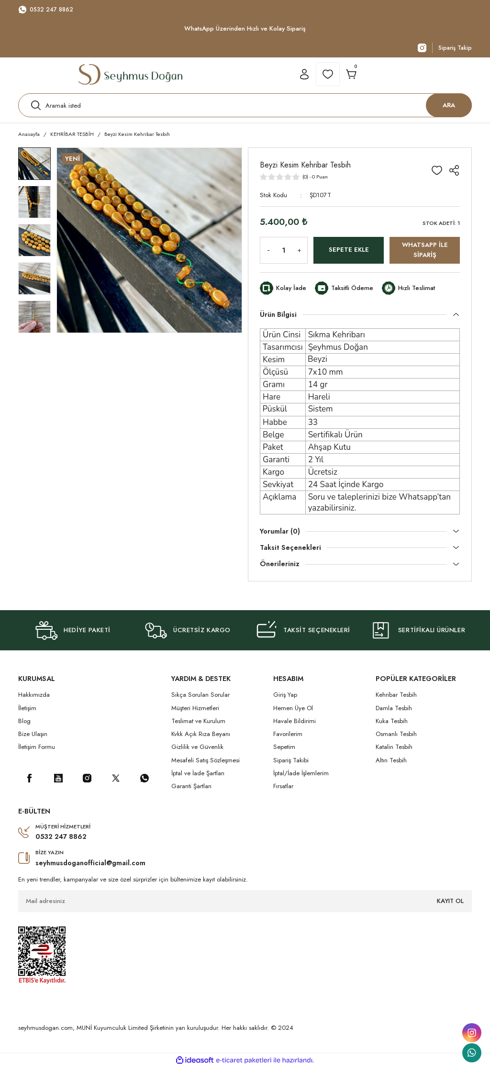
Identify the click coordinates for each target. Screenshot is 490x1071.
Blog (24, 725)
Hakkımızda (34, 698)
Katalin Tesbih (394, 751)
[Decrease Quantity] (266, 254)
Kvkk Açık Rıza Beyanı (200, 738)
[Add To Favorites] (437, 174)
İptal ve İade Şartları (197, 777)
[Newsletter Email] (245, 905)
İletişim (27, 712)
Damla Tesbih (394, 712)
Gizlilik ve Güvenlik (197, 751)
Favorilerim (287, 738)
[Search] (245, 108)
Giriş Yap (285, 698)
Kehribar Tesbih (396, 698)
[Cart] (351, 76)
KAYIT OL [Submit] (450, 904)
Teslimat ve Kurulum (198, 725)
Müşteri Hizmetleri (195, 712)
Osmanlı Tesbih (396, 738)
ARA (449, 107)
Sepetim (284, 751)
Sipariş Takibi (291, 764)
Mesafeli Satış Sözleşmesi (205, 764)
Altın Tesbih (391, 764)
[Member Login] (304, 76)
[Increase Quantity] (301, 254)
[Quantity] (284, 254)
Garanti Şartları (191, 790)
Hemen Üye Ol (293, 712)
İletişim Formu (36, 751)
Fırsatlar (283, 790)
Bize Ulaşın (32, 738)
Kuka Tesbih (392, 725)
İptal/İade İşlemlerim (301, 777)
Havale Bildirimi (294, 725)
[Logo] (130, 77)
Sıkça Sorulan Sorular (200, 698)
